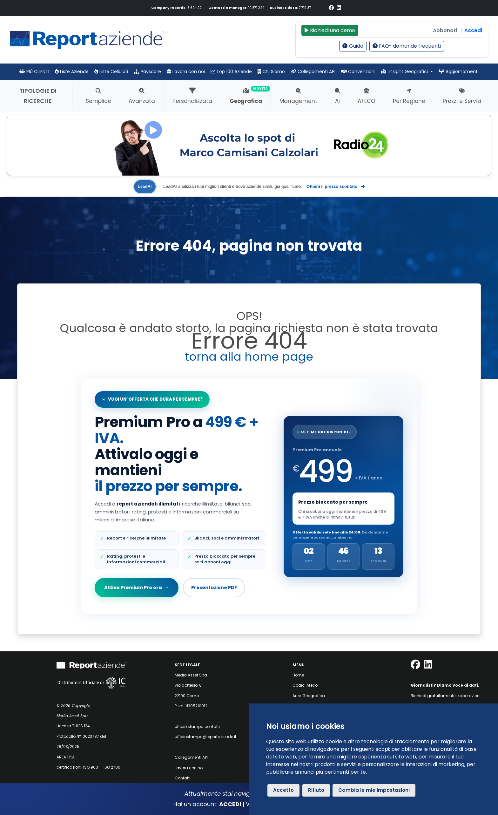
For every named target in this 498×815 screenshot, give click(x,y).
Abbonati (445, 30)
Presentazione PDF (214, 587)
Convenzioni (358, 71)
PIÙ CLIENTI (34, 71)
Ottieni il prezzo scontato (335, 186)
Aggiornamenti (459, 71)
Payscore (147, 71)
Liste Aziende (72, 71)
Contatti (183, 778)
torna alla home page (249, 357)
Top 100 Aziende (231, 71)
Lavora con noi (186, 71)
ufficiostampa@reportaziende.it (205, 736)
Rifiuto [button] (316, 790)
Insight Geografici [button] (405, 71)
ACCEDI (230, 804)
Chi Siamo (271, 71)
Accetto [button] (283, 790)
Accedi (473, 30)
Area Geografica (309, 695)
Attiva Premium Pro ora (136, 587)
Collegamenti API (313, 71)
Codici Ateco (305, 685)
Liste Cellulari (111, 71)
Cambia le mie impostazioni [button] (374, 790)
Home (298, 675)
